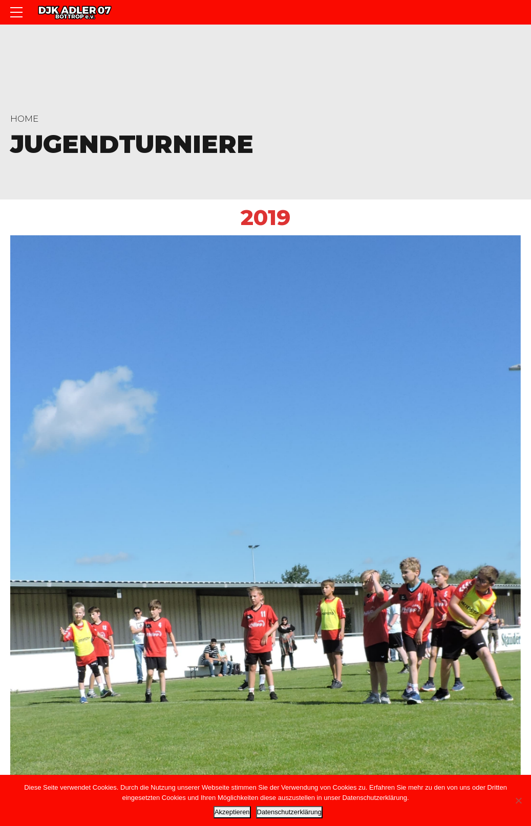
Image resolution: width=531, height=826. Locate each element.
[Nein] (518, 800)
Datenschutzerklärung (289, 812)
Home (24, 119)
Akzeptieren (232, 812)
